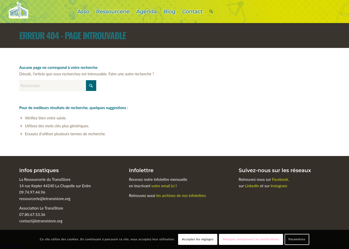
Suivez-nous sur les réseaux (275, 170)
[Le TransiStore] (18, 11)
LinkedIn (252, 185)
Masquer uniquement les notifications (251, 239)
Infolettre (141, 170)
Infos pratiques (39, 170)
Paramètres (296, 239)
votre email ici (163, 185)
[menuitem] (83, 11)
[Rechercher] (211, 11)
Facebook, (280, 179)
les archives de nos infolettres (181, 195)
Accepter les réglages (198, 239)
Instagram (278, 185)
